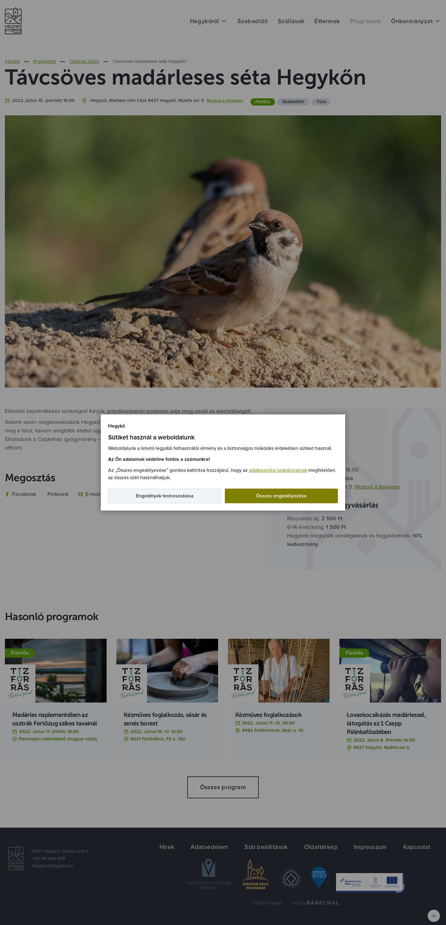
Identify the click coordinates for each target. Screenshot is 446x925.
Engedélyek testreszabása (165, 495)
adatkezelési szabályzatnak (278, 470)
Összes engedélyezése (281, 495)
